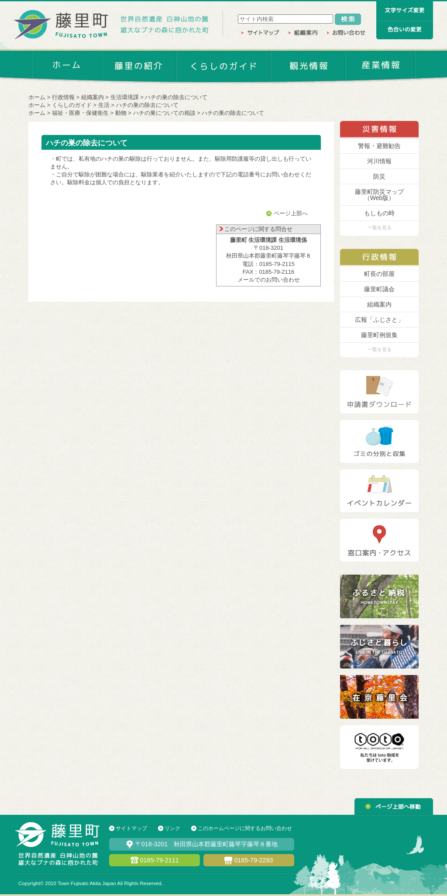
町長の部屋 (379, 273)
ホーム (36, 97)
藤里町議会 (379, 289)
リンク (172, 828)
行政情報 (63, 97)
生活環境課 (124, 97)
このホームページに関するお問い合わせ (245, 828)
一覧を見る (380, 227)
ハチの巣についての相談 (164, 113)
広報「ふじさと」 (379, 319)
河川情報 (379, 161)
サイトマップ (131, 828)
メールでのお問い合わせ (268, 279)
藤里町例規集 (379, 334)
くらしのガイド (72, 105)
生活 (104, 105)
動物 (121, 113)
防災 (379, 176)
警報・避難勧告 (379, 145)
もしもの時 (379, 213)
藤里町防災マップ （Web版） (379, 194)
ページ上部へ (291, 213)
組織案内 (92, 97)
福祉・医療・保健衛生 (80, 113)
